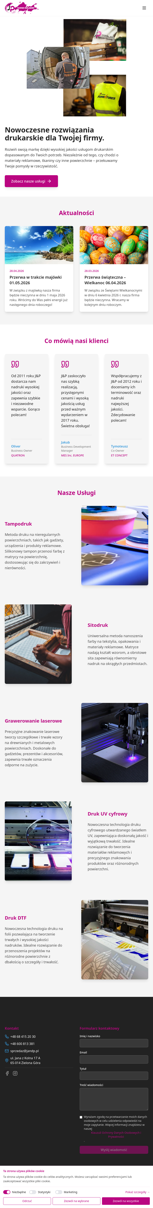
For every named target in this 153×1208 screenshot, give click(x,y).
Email (83, 1052)
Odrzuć (27, 1201)
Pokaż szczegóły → (138, 1192)
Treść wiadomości (91, 1085)
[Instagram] (15, 1073)
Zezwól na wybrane (76, 1201)
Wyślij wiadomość (114, 1150)
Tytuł (83, 1069)
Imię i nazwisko (90, 1036)
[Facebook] (7, 1073)
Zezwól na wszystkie (126, 1201)
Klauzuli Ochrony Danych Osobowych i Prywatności (116, 1134)
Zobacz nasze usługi (31, 181)
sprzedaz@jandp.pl (24, 1051)
